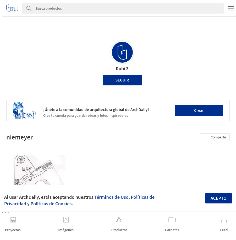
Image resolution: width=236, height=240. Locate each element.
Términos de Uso (111, 197)
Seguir (122, 80)
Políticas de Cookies (51, 203)
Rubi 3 (122, 69)
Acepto (219, 198)
